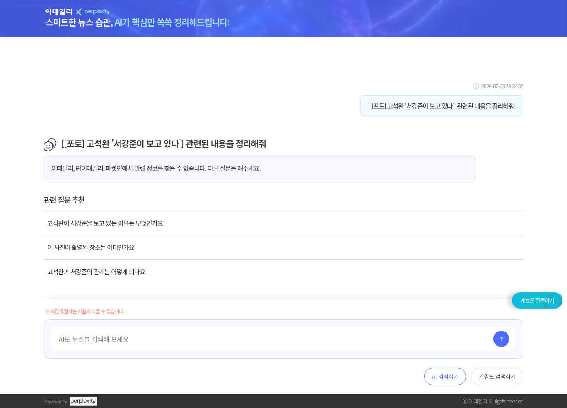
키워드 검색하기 (497, 376)
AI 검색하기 (445, 376)
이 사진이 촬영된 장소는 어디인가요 (90, 247)
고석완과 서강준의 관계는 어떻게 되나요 (96, 271)
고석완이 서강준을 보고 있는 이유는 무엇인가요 (105, 223)
